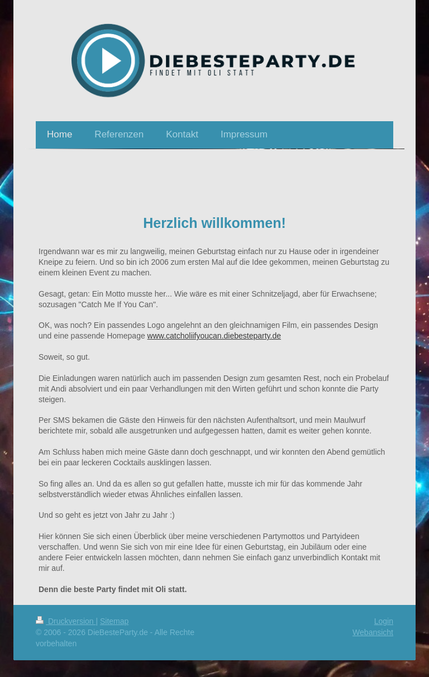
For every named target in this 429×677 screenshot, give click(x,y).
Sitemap (114, 621)
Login (383, 621)
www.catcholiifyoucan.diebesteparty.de (214, 335)
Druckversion (66, 621)
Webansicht (372, 632)
